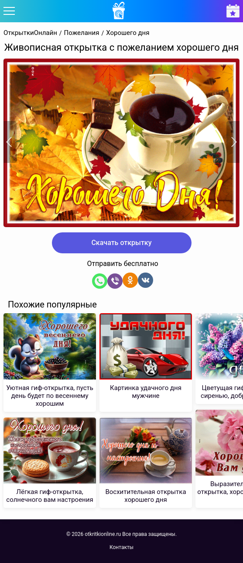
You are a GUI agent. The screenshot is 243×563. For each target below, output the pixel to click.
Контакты (121, 547)
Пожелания (81, 33)
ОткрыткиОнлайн (30, 33)
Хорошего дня (127, 33)
